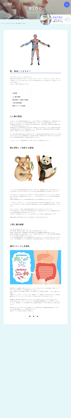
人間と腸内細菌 (17, 103)
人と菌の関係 (16, 97)
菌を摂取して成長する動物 (20, 100)
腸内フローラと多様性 (19, 106)
